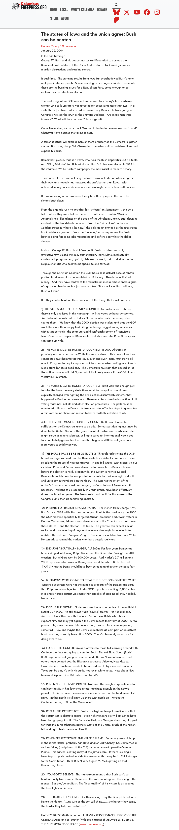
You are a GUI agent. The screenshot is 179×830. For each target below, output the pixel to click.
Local (64, 9)
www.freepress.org (91, 824)
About (65, 18)
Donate (102, 9)
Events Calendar (82, 9)
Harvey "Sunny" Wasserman (58, 46)
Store (54, 18)
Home (53, 9)
